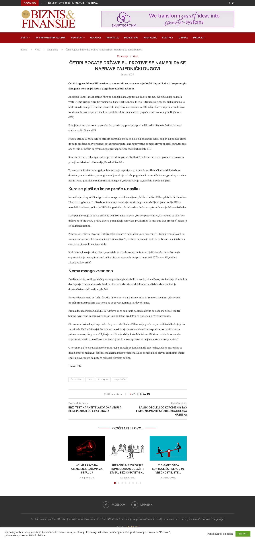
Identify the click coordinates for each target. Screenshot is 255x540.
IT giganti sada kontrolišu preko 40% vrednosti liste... (168, 469)
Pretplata (150, 37)
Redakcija (112, 37)
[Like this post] (133, 394)
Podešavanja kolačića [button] (220, 533)
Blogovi (95, 37)
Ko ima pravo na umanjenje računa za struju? (86, 469)
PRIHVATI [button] (243, 533)
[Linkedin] (233, 3)
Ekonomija (52, 49)
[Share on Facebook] (137, 394)
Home (24, 49)
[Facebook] (229, 3)
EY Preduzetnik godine (50, 37)
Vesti (24, 37)
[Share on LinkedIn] (144, 394)
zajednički (120, 379)
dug (90, 379)
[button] (41, 3)
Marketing (131, 37)
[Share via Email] (148, 394)
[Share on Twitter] (140, 394)
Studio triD (132, 527)
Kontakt (167, 37)
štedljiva (103, 379)
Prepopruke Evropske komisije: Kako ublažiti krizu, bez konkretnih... (127, 469)
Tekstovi (76, 37)
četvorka (76, 379)
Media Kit (199, 37)
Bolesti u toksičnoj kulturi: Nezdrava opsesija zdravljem (85, 3)
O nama (183, 37)
